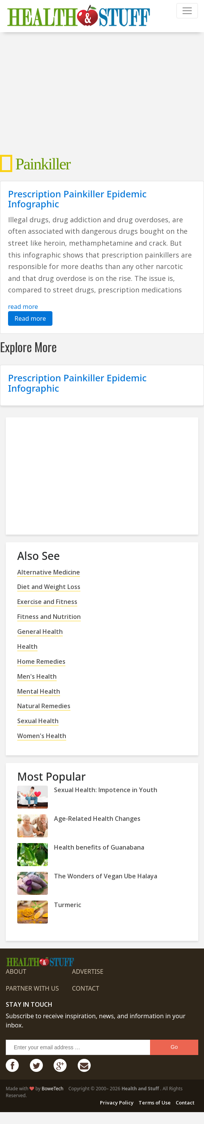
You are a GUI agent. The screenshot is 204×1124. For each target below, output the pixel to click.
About (16, 971)
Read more (30, 318)
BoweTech (53, 1088)
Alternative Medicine (48, 572)
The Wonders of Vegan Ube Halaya (105, 876)
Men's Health (37, 676)
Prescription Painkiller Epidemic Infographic (77, 198)
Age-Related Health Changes (97, 818)
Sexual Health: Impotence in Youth (105, 790)
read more (23, 306)
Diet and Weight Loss (48, 587)
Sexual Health (38, 721)
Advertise (87, 971)
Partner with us (32, 988)
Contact (85, 988)
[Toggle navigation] (187, 10)
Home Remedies (41, 661)
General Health (40, 631)
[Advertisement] (102, 93)
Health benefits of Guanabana (99, 847)
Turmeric (67, 905)
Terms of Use (155, 1102)
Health (27, 646)
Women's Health (41, 736)
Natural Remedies (43, 706)
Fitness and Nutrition (49, 616)
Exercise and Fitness (47, 601)
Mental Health (38, 691)
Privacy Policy (117, 1102)
